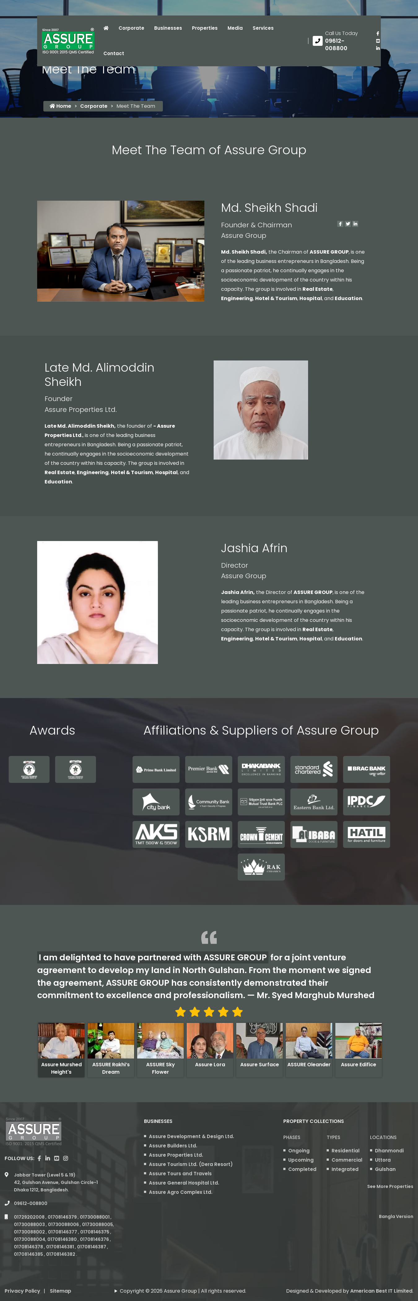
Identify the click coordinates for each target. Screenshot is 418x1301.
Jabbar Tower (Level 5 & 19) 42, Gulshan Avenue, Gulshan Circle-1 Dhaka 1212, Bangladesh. (56, 1182)
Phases (291, 1137)
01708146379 (63, 1217)
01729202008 (30, 1217)
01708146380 (62, 1239)
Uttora (383, 1160)
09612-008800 (30, 1203)
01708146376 (95, 1239)
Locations (383, 1137)
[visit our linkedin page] (378, 48)
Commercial (347, 1160)
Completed (302, 1169)
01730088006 (64, 1224)
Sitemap (60, 1290)
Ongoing (299, 1150)
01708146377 (63, 1232)
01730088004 (29, 1239)
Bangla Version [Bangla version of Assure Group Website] (396, 1216)
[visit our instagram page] (65, 1158)
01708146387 (92, 1247)
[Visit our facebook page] (378, 33)
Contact (113, 53)
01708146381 (60, 1247)
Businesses (168, 28)
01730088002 (30, 1232)
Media (235, 28)
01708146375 (95, 1232)
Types (333, 1137)
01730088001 (95, 1217)
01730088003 (30, 1224)
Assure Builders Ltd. (173, 1145)
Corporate (131, 28)
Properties (205, 28)
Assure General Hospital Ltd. (184, 1183)
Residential (345, 1150)
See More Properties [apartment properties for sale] (390, 1186)
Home (60, 106)
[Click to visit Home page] (106, 28)
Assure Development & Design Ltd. (191, 1136)
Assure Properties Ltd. (176, 1155)
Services (263, 28)
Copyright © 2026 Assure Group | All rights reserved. (183, 1290)
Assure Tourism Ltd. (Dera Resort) (191, 1164)
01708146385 (29, 1254)
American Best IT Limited (381, 1290)
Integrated (345, 1169)
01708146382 (61, 1254)
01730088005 (97, 1224)
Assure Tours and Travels (180, 1173)
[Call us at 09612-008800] (340, 41)
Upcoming (301, 1160)
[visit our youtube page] (378, 41)
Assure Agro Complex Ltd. (180, 1192)
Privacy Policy (22, 1290)
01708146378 (29, 1247)
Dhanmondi (389, 1150)
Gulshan (385, 1169)
